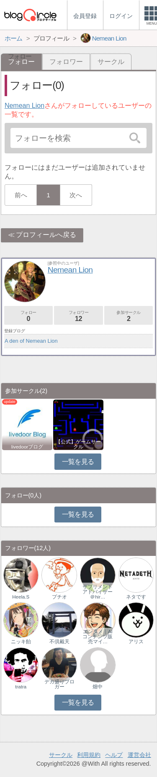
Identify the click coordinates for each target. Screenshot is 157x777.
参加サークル (128, 316)
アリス (136, 641)
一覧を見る (78, 461)
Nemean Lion (24, 105)
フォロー (28, 316)
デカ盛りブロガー (59, 684)
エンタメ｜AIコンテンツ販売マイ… (97, 636)
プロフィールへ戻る (46, 234)
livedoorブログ (27, 446)
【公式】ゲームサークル (78, 444)
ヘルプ (114, 755)
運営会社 (139, 755)
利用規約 (88, 755)
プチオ (59, 596)
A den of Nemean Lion (31, 341)
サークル (111, 61)
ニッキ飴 (21, 641)
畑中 (98, 686)
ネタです (136, 596)
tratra (20, 686)
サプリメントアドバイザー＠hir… (97, 591)
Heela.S (20, 596)
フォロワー (66, 61)
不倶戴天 (59, 641)
